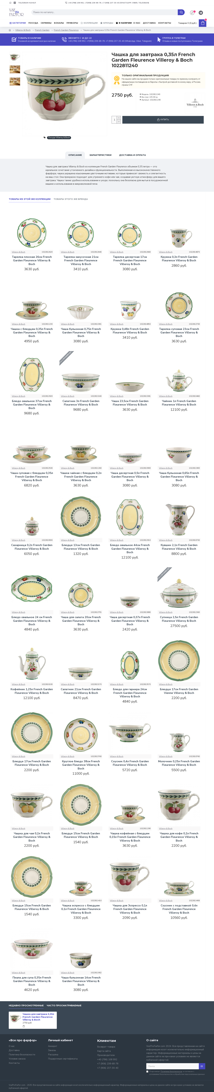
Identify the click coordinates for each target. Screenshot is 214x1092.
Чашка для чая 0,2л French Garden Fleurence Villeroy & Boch (31, 837)
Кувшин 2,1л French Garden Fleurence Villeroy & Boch (179, 546)
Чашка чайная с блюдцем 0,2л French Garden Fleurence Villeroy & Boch (80, 476)
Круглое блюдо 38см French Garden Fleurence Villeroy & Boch (81, 765)
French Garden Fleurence (66, 30)
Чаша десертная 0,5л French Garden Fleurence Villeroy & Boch (130, 476)
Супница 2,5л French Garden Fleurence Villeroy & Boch (179, 619)
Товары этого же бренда (71, 199)
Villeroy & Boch (23, 30)
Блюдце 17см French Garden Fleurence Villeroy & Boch (32, 763)
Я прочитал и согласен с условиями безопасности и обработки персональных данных (175, 1072)
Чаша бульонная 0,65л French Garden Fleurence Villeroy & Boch (179, 476)
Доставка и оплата (132, 155)
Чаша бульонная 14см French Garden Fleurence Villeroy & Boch (81, 981)
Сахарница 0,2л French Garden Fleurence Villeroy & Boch (31, 546)
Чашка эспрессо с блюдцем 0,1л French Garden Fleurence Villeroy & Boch (81, 909)
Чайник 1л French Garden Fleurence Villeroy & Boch (179, 402)
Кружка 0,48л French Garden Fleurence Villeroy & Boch (130, 330)
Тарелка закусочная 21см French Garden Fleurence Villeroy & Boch (80, 260)
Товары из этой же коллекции (30, 199)
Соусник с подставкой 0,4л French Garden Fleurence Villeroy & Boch (179, 909)
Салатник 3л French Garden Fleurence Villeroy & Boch (80, 402)
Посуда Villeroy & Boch (59, 137)
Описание (75, 155)
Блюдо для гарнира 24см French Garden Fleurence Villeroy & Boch (130, 693)
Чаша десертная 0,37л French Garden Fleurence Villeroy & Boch (130, 620)
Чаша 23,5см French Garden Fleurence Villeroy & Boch (129, 402)
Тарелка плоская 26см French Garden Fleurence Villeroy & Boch (32, 260)
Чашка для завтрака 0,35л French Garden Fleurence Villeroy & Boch (38, 1017)
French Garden (42, 30)
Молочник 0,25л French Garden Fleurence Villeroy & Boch (179, 763)
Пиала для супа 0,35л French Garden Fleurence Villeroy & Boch (32, 981)
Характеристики (100, 155)
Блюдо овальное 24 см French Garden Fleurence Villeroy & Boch (32, 620)
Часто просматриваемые (64, 1005)
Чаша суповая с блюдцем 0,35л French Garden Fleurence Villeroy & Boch (31, 476)
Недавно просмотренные (26, 1005)
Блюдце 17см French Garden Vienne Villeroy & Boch (179, 691)
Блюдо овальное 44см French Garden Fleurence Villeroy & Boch (130, 548)
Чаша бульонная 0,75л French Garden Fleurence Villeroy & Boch (81, 332)
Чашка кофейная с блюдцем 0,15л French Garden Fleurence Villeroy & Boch (129, 837)
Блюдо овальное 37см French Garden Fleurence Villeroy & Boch (32, 404)
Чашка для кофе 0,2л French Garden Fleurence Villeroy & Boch (179, 837)
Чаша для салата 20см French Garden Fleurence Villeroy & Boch (81, 620)
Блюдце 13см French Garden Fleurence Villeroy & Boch (81, 546)
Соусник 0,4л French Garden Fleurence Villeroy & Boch (130, 763)
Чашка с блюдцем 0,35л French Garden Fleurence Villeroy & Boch (32, 332)
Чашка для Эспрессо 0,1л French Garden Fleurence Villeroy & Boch (130, 909)
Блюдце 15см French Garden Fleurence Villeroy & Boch (81, 835)
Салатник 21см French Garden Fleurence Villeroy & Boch (81, 691)
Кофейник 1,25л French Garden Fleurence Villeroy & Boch (32, 691)
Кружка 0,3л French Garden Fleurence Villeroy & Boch (179, 258)
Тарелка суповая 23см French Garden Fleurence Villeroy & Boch (179, 332)
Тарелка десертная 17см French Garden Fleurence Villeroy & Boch (130, 260)
